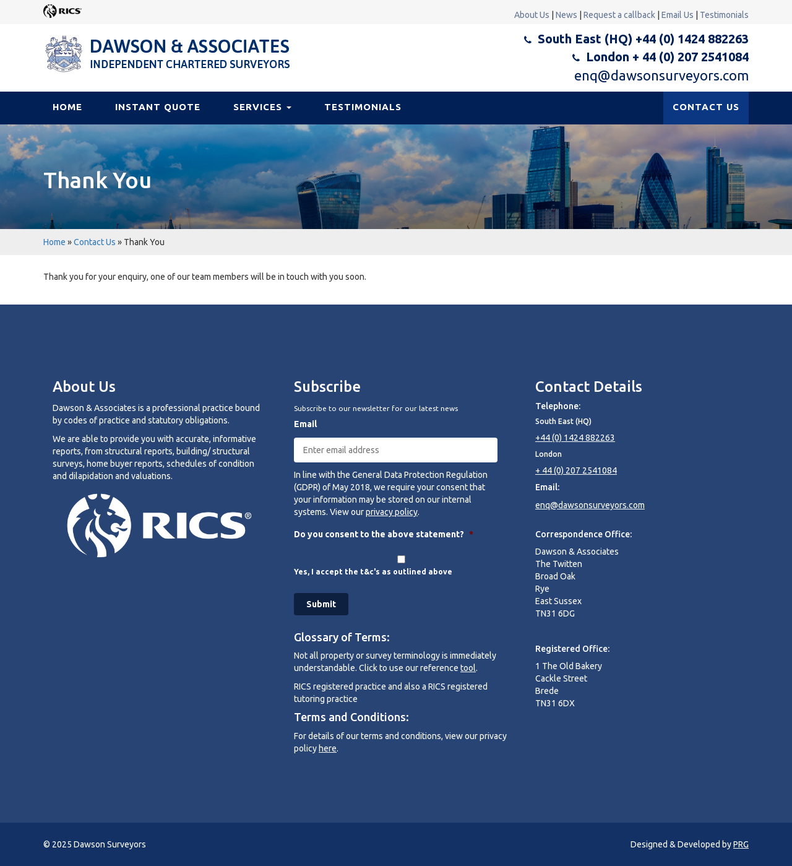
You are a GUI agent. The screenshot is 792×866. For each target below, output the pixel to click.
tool (468, 668)
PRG (741, 844)
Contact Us (95, 242)
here (328, 748)
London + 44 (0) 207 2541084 (667, 57)
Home (67, 107)
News (566, 15)
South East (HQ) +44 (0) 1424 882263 (643, 39)
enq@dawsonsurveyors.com (661, 75)
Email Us (677, 15)
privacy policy (392, 512)
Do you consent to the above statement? (383, 534)
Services (262, 107)
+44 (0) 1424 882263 (575, 438)
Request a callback (619, 15)
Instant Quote (157, 107)
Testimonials (724, 15)
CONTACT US (706, 107)
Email (305, 424)
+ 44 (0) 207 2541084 (576, 470)
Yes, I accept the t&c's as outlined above (373, 572)
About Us (531, 15)
